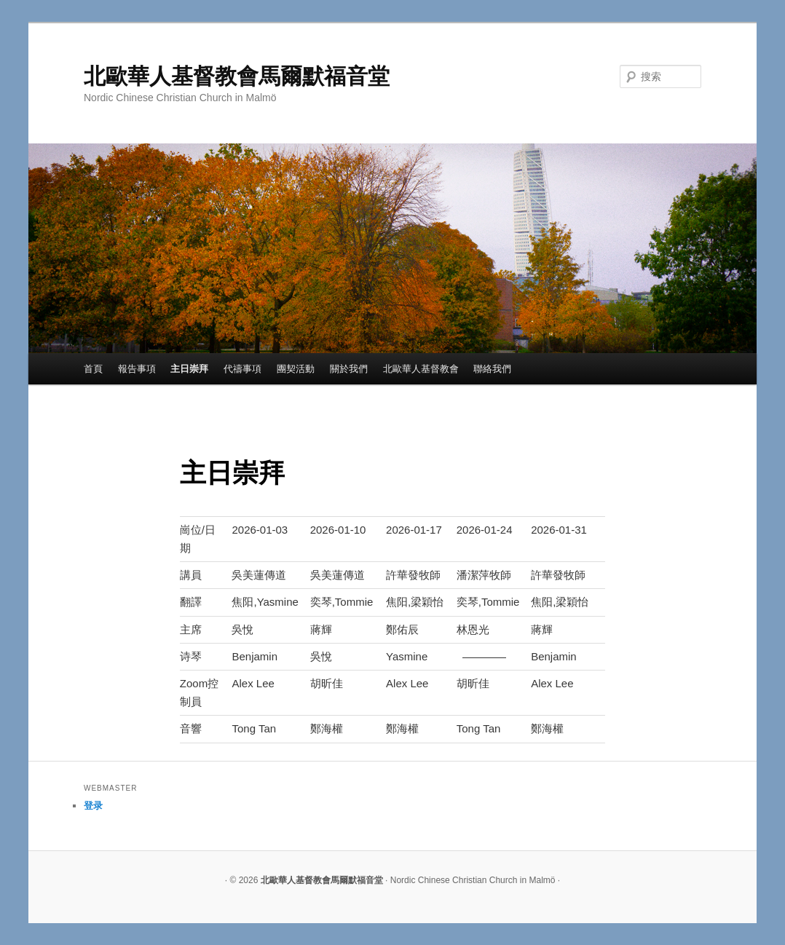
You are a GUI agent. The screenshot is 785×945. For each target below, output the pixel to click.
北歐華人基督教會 (421, 368)
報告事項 (137, 368)
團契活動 (296, 368)
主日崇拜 (189, 368)
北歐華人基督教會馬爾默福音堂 (237, 76)
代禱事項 (242, 368)
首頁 (93, 368)
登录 (93, 805)
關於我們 (349, 368)
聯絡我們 (492, 368)
